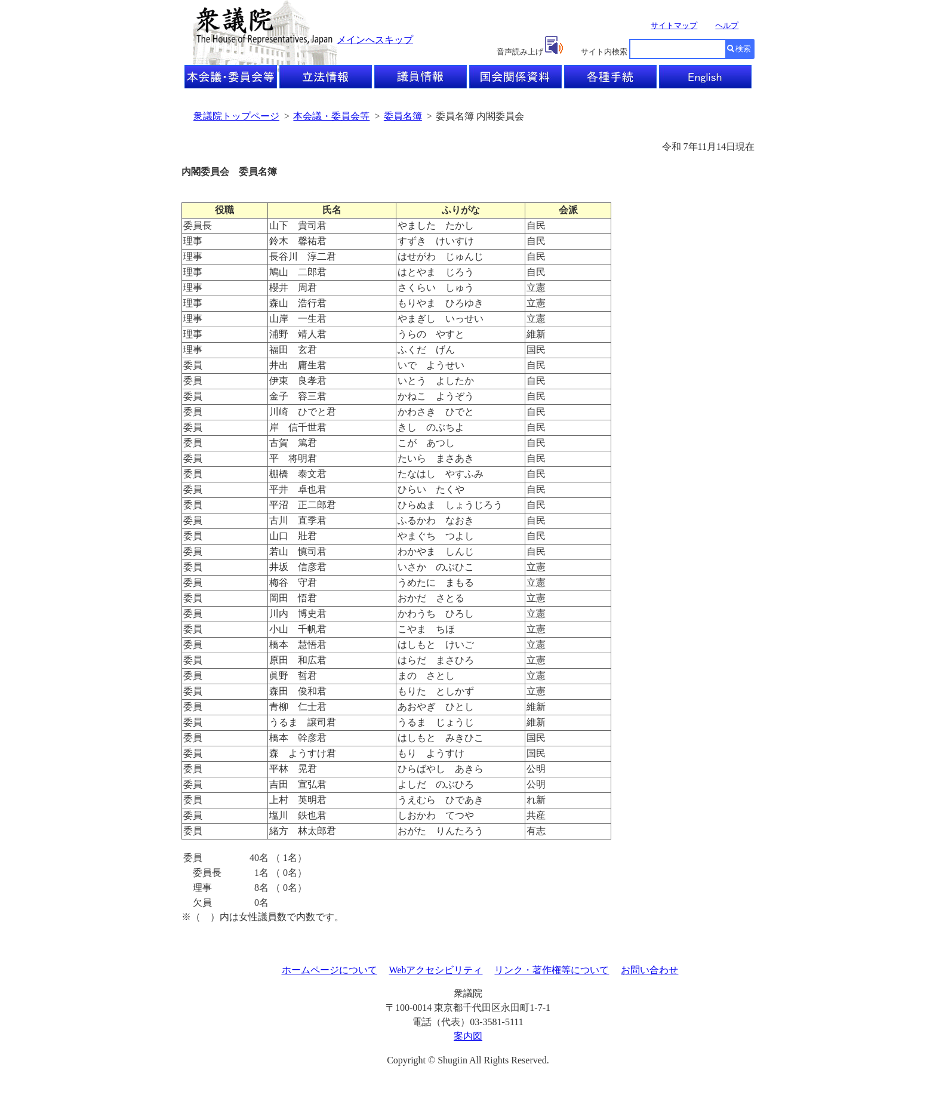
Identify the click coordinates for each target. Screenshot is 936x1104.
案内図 (468, 1036)
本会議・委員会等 (331, 116)
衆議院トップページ (236, 116)
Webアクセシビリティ (436, 970)
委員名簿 (403, 116)
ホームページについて (329, 970)
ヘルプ (726, 25)
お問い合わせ (649, 970)
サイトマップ (674, 25)
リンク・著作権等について (551, 970)
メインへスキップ (375, 40)
